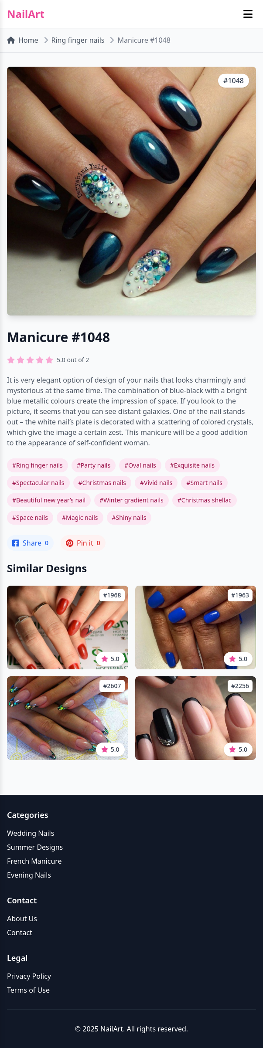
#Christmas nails (102, 482)
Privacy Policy (29, 976)
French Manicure (34, 861)
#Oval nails (140, 465)
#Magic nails (80, 517)
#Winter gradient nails (131, 500)
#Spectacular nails (38, 482)
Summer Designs (35, 847)
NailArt (25, 14)
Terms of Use (28, 990)
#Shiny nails (129, 517)
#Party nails (93, 465)
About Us (22, 918)
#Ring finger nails (37, 465)
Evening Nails (29, 875)
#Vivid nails (156, 482)
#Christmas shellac (205, 500)
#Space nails (30, 517)
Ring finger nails (78, 40)
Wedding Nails (30, 833)
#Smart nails (204, 482)
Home (22, 40)
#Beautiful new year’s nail (48, 500)
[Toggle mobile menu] (248, 14)
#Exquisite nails (192, 465)
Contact (19, 932)
